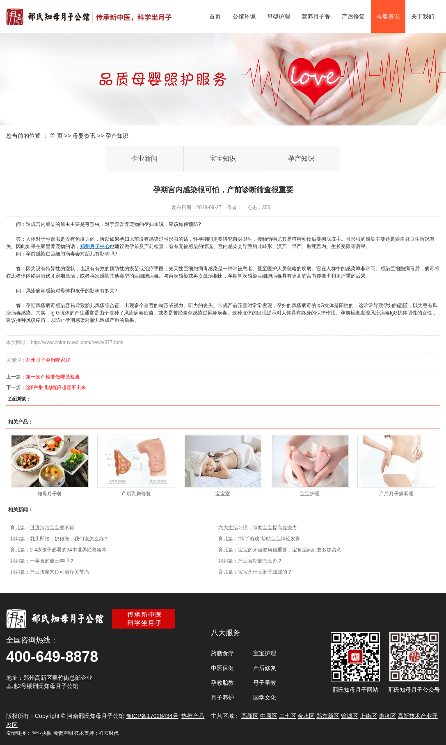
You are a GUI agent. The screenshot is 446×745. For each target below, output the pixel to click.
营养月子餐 (316, 16)
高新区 (249, 716)
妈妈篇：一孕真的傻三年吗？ (42, 561)
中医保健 (222, 668)
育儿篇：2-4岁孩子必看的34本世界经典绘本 (58, 550)
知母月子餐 (49, 494)
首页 (215, 16)
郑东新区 (327, 716)
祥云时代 (109, 733)
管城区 (349, 716)
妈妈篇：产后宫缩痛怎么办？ (250, 561)
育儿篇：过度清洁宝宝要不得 (42, 528)
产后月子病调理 (396, 494)
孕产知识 (116, 135)
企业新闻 (144, 158)
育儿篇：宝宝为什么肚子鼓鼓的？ (255, 572)
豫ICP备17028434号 (152, 716)
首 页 (56, 135)
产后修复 (353, 16)
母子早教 (264, 682)
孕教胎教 (222, 682)
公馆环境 (244, 16)
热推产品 (192, 716)
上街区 (368, 716)
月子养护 (222, 697)
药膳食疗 (222, 653)
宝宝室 (222, 494)
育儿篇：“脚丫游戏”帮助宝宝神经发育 (259, 539)
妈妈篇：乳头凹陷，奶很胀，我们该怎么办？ (59, 539)
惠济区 (387, 716)
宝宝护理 (310, 494)
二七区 (287, 716)
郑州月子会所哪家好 (48, 360)
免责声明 (63, 733)
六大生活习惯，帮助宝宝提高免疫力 (257, 528)
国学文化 (264, 697)
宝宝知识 (223, 158)
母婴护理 (278, 16)
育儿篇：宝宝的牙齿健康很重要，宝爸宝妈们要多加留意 (279, 550)
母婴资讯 (388, 16)
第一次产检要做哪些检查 (53, 377)
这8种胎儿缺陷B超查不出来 (56, 387)
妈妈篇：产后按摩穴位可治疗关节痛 (49, 572)
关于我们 (422, 16)
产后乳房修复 (136, 494)
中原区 (268, 716)
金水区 (306, 716)
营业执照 (42, 733)
